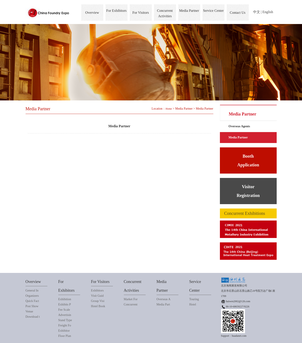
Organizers (32, 295)
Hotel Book (98, 306)
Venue (29, 311)
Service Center (213, 10)
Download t (33, 316)
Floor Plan (64, 336)
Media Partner (189, 10)
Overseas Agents (239, 126)
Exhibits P (64, 304)
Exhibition (64, 299)
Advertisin (64, 315)
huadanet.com (239, 335)
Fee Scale (64, 309)
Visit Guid (97, 295)
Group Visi (98, 301)
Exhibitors (97, 290)
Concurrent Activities (165, 13)
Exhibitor (64, 330)
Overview (92, 12)
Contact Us (237, 12)
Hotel (192, 304)
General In (32, 290)
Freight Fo (64, 325)
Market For (131, 299)
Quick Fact (32, 301)
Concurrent (131, 304)
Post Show (32, 306)
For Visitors (140, 12)
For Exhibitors (116, 10)
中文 (256, 12)
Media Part (163, 304)
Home (169, 108)
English (267, 12)
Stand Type (65, 320)
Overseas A (164, 299)
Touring (194, 299)
